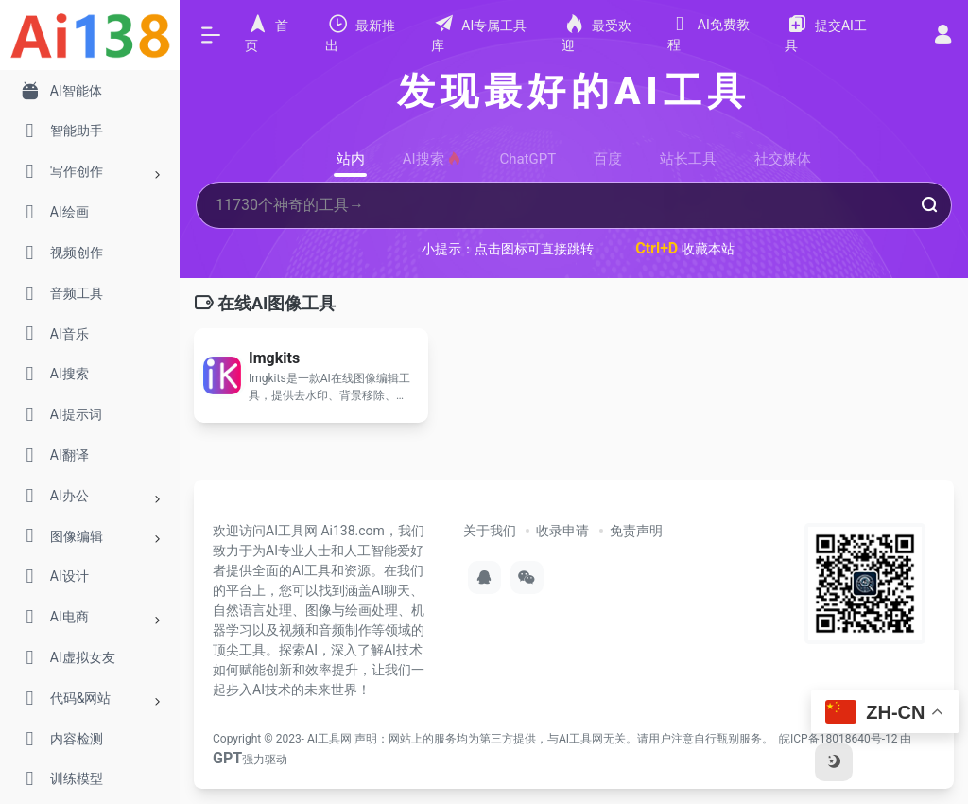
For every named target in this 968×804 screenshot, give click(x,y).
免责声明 (636, 530)
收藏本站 (685, 248)
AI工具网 (329, 738)
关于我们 (489, 530)
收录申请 (562, 530)
